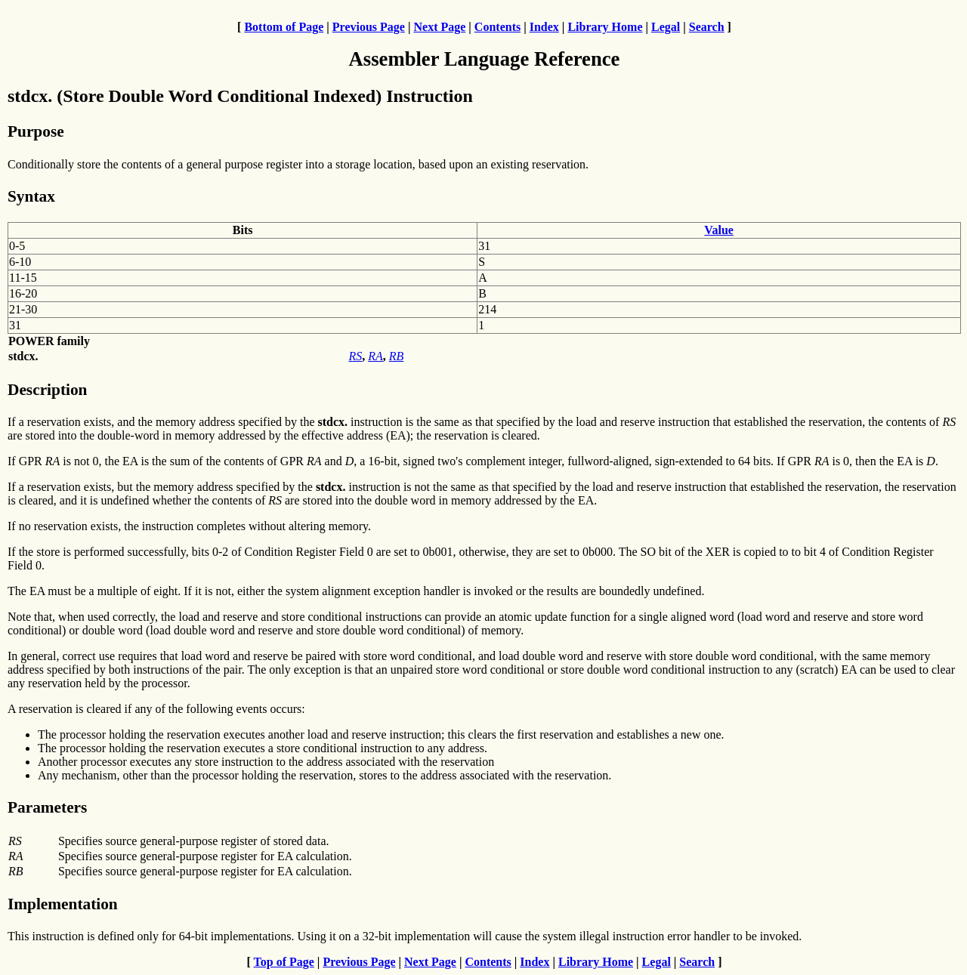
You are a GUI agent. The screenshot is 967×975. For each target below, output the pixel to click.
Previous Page (368, 26)
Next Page (439, 26)
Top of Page (284, 961)
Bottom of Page (283, 26)
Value (719, 230)
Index (544, 26)
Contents (497, 26)
